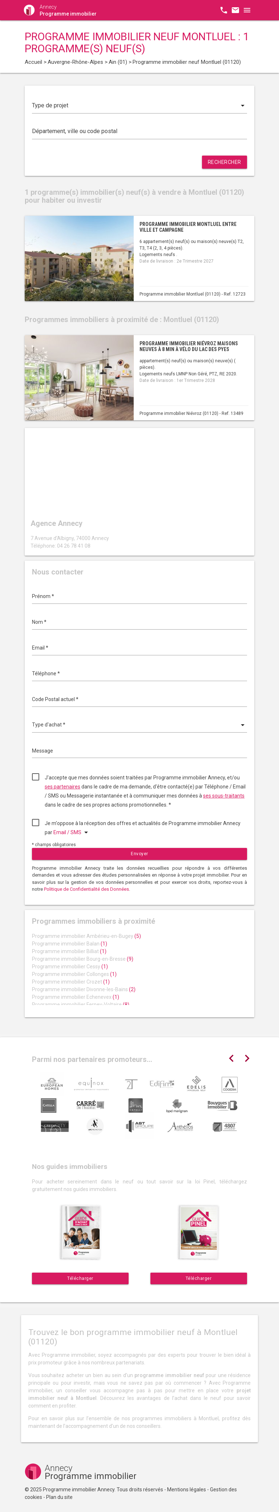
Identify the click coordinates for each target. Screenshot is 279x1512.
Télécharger (80, 1278)
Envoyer (139, 853)
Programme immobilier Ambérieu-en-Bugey (86, 936)
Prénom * (43, 596)
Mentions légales (186, 1489)
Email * (40, 648)
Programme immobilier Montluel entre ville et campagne (188, 226)
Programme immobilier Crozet (71, 982)
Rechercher (224, 162)
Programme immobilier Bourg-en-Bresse (82, 959)
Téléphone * (46, 673)
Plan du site (59, 1497)
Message (42, 751)
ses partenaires (62, 787)
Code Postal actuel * (55, 699)
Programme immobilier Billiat (69, 951)
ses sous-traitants (223, 796)
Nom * (39, 622)
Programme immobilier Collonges (74, 974)
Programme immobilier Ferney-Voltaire (80, 1005)
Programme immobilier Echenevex (75, 997)
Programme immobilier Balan (69, 944)
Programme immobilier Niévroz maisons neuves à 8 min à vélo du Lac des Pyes (189, 346)
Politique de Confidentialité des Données (86, 889)
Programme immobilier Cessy (70, 966)
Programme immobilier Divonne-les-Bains (84, 989)
